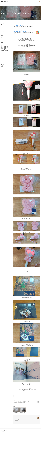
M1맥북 (5, 46)
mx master (2, 49)
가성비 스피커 (5, 49)
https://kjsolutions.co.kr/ (17, 24)
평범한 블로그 (4, 1)
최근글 (1, 40)
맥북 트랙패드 (2, 54)
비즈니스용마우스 (3, 47)
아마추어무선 (2, 31)
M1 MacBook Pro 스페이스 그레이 (5, 52)
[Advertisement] (26, 399)
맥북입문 (2, 48)
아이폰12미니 (2, 46)
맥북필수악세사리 (6, 61)
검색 (37, 1)
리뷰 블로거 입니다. (17, 429)
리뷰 (1, 25)
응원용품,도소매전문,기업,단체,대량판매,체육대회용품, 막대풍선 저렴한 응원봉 (24, 33)
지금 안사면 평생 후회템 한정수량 (19, 25)
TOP (39, 442)
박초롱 (3, 53)
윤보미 (5, 53)
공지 (1, 24)
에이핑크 (2, 51)
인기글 (4, 40)
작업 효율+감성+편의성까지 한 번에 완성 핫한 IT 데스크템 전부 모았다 (23, 26)
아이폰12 (7, 46)
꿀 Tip (1, 27)
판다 (14, 411)
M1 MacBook (2, 61)
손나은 (5, 54)
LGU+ (1, 53)
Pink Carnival (6, 47)
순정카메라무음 (6, 50)
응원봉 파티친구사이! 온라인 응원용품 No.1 (21, 31)
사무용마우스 (4, 48)
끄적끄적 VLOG (2, 29)
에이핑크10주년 (2, 50)
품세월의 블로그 (3, 23)
